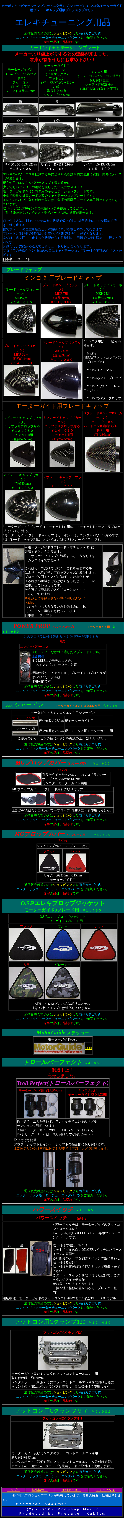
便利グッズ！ (71, 1490)
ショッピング (105, 1490)
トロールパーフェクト (53, 1062)
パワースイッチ (52, 1209)
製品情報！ (40, 1490)
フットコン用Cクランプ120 (49, 1322)
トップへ (13, 1490)
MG (20, 762)
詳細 (88, 1048)
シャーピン (28, 705)
